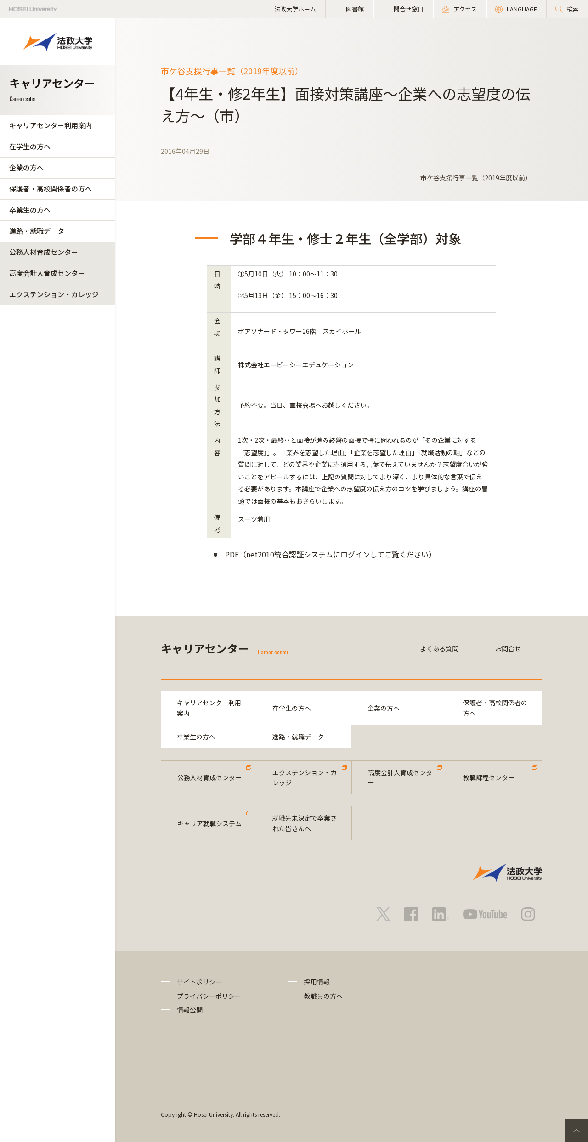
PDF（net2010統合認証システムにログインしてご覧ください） (330, 554)
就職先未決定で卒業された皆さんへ (304, 823)
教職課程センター (488, 777)
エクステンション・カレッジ (54, 294)
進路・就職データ (36, 231)
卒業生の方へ (30, 209)
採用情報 (317, 981)
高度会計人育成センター (47, 273)
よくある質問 (439, 648)
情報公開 (190, 1009)
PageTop (576, 1130)
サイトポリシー (199, 981)
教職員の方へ (323, 996)
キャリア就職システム (209, 823)
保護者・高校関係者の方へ (50, 188)
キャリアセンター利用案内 (50, 125)
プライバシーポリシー (209, 996)
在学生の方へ (30, 146)
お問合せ (508, 648)
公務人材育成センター (43, 252)
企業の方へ (26, 167)
